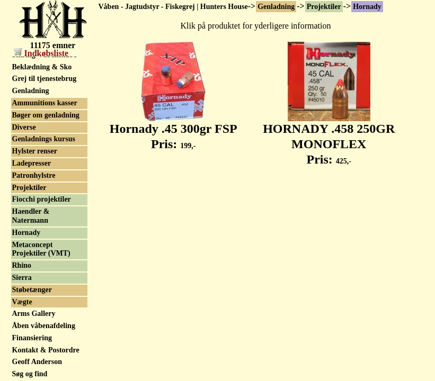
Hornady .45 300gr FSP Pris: (173, 130)
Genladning (276, 7)
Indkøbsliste (41, 53)
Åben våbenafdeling (43, 326)
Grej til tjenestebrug (44, 79)
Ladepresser (31, 163)
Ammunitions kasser (44, 103)
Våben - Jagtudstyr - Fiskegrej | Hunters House (173, 7)
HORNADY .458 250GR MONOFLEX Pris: (329, 138)
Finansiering (32, 338)
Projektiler (324, 7)
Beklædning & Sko (42, 67)
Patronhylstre (34, 175)
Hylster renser (34, 151)
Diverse (24, 127)
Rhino (22, 265)
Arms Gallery (34, 314)
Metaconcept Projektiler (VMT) (41, 249)
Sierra (22, 278)
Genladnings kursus (43, 139)
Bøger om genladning (45, 115)
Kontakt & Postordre (45, 350)
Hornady (367, 7)
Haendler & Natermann (31, 215)
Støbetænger (32, 290)
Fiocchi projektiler (41, 199)
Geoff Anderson (37, 362)
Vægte (22, 302)
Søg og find (30, 374)
